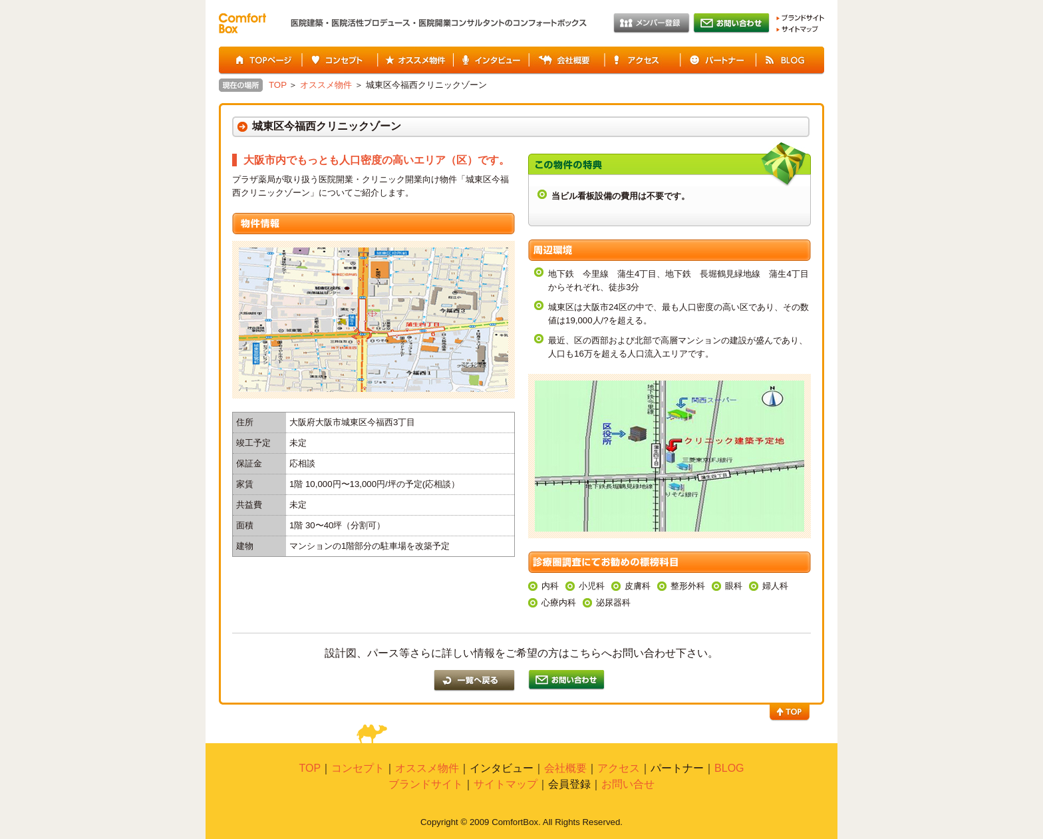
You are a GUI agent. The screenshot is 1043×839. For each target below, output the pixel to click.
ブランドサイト (800, 18)
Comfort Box (242, 23)
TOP (278, 85)
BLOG (790, 61)
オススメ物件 (415, 61)
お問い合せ (628, 784)
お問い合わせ (731, 23)
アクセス (642, 61)
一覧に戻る (474, 680)
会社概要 (567, 61)
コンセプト (339, 61)
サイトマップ (797, 29)
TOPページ (260, 61)
